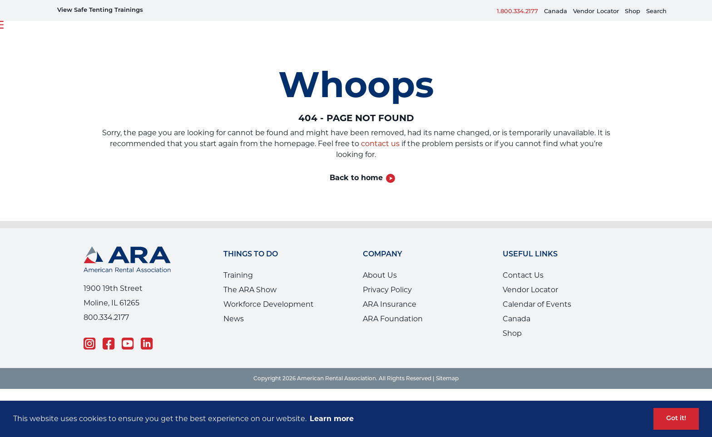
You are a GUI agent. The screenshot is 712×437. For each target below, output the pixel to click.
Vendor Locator (530, 289)
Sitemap (447, 378)
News (233, 318)
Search (656, 11)
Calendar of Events (537, 304)
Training (238, 275)
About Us (380, 275)
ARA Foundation (393, 318)
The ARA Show (250, 289)
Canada (555, 11)
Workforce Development (268, 304)
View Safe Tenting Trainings (100, 10)
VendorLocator (596, 11)
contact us (380, 143)
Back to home (356, 177)
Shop (632, 11)
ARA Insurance (389, 304)
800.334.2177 (106, 317)
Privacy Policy (387, 289)
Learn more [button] (332, 418)
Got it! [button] (676, 418)
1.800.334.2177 (517, 11)
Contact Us (523, 275)
